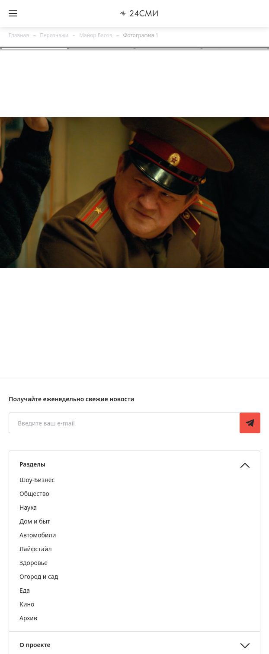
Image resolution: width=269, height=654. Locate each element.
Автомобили (37, 535)
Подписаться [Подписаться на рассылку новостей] (250, 423)
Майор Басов (95, 35)
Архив (28, 618)
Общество (34, 493)
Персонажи (54, 35)
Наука (28, 507)
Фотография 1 (141, 35)
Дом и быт (34, 521)
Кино (26, 604)
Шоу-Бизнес (36, 480)
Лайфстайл (35, 549)
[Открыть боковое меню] (13, 13)
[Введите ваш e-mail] (125, 423)
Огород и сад (38, 576)
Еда (24, 590)
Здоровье (33, 563)
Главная (19, 35)
